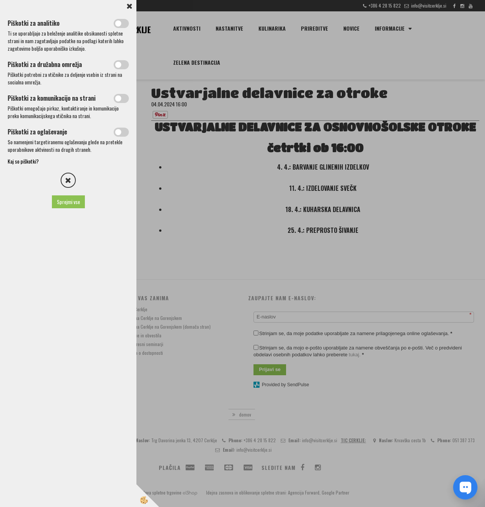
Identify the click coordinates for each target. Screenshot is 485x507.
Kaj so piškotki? (23, 161)
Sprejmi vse (68, 202)
